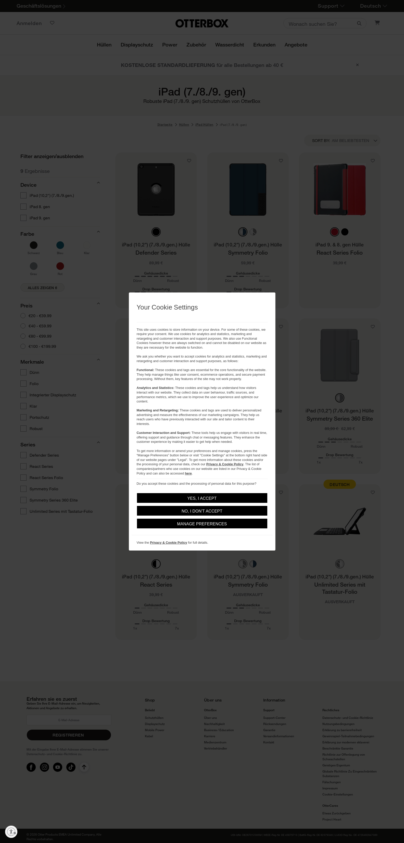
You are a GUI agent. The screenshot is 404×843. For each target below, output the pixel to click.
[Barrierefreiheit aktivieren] (11, 832)
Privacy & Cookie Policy (225, 464)
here (188, 473)
